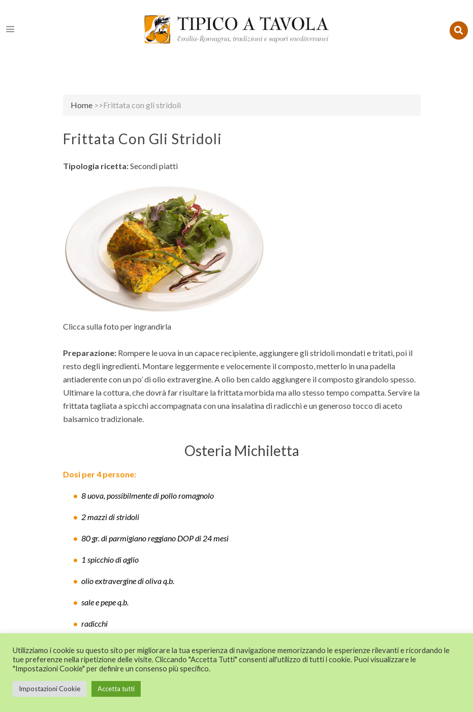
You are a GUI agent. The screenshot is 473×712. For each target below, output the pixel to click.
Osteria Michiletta (241, 450)
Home (81, 105)
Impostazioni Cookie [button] (49, 689)
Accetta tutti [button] (116, 689)
